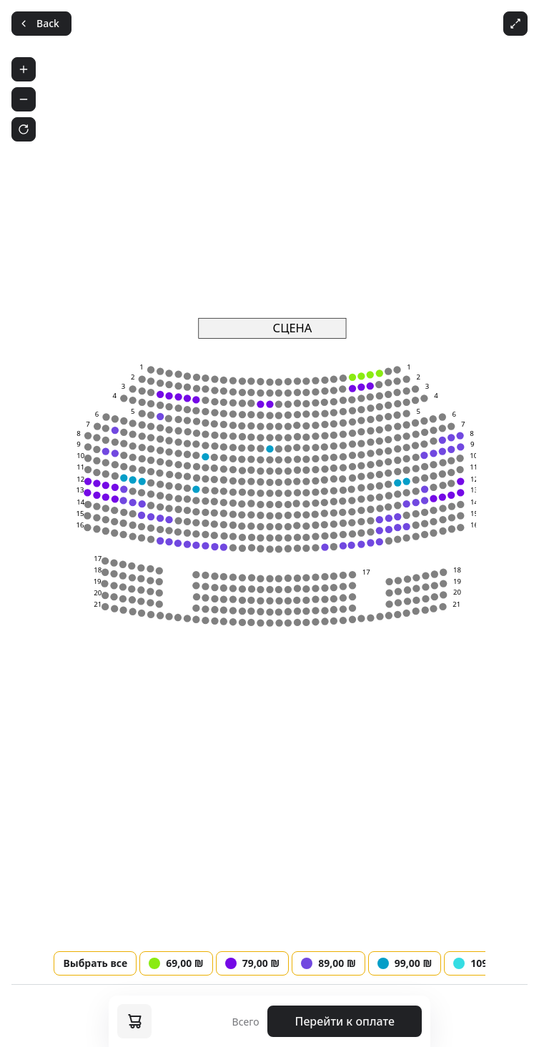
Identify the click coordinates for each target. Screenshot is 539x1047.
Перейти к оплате (345, 1021)
